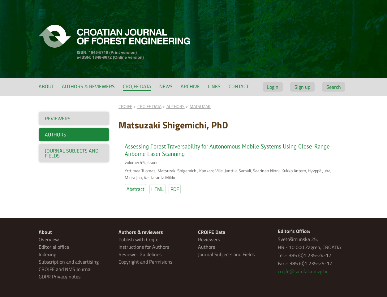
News (166, 86)
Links (214, 86)
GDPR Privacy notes (59, 276)
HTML (157, 189)
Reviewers (209, 239)
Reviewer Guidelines (139, 254)
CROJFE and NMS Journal (65, 269)
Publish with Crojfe (138, 239)
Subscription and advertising (69, 261)
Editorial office (54, 247)
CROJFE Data (137, 86)
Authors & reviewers (88, 86)
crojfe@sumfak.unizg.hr (303, 271)
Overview (49, 239)
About (46, 86)
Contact (239, 86)
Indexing (47, 254)
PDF (174, 189)
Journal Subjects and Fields (226, 254)
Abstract (135, 189)
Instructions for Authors (143, 247)
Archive (190, 86)
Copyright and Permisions (145, 261)
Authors (206, 247)
